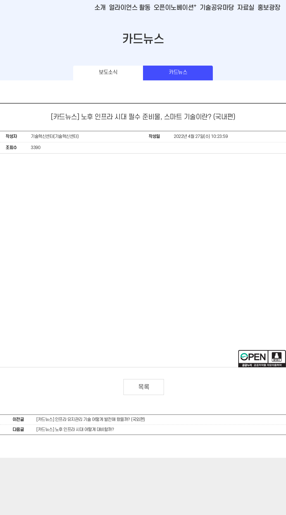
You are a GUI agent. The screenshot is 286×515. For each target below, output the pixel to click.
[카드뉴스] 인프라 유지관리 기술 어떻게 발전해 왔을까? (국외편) (90, 419)
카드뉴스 (178, 72)
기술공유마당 (217, 7)
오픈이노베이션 (175, 7)
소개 (100, 7)
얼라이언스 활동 (130, 7)
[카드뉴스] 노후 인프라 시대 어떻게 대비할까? (75, 429)
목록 (143, 387)
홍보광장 (269, 7)
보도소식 (108, 72)
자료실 (245, 7)
